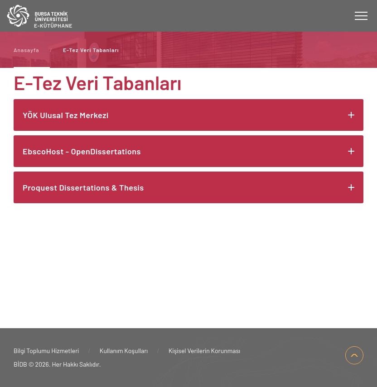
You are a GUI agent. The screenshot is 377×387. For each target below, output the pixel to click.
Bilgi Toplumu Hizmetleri (46, 350)
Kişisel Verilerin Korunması (204, 350)
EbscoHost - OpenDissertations (82, 151)
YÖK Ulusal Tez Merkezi (66, 115)
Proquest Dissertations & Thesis (83, 187)
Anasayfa (26, 50)
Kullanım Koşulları (124, 350)
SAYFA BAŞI (354, 355)
